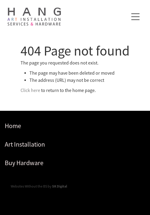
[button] (135, 17)
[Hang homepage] (67, 16)
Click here (30, 90)
